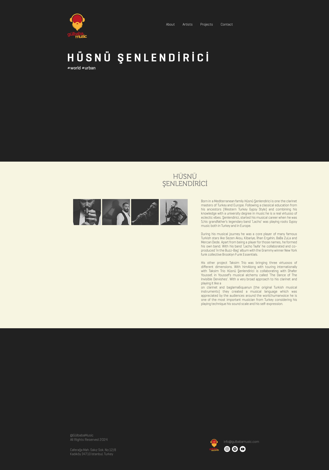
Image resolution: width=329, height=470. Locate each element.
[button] (87, 212)
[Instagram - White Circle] (227, 449)
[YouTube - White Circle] (243, 449)
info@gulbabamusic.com (241, 442)
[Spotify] (235, 449)
